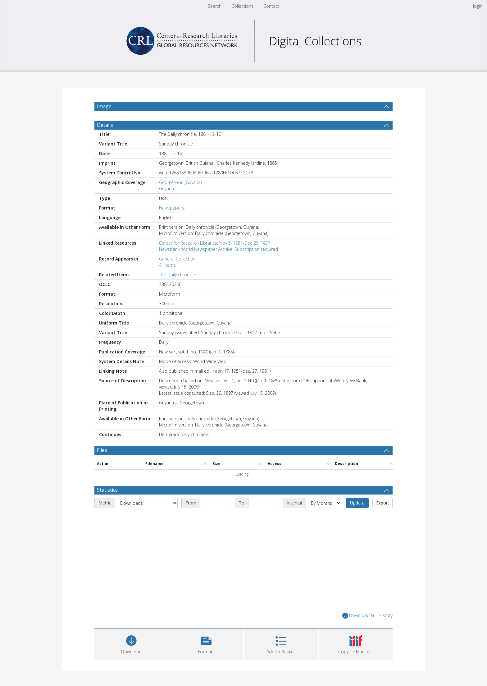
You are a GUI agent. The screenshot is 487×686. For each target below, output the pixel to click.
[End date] (263, 503)
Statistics (107, 489)
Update (357, 503)
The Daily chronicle (177, 275)
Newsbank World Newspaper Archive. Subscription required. (219, 249)
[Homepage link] (243, 39)
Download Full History (367, 615)
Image (104, 106)
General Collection (177, 259)
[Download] (131, 643)
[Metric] (146, 503)
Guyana (166, 188)
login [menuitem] (477, 6)
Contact (271, 6)
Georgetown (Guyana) (180, 182)
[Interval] (323, 503)
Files (102, 450)
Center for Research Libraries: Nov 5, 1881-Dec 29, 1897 (215, 243)
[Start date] (215, 503)
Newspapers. (172, 208)
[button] (206, 643)
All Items (167, 265)
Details (105, 125)
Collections (242, 6)
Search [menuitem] (214, 6)
